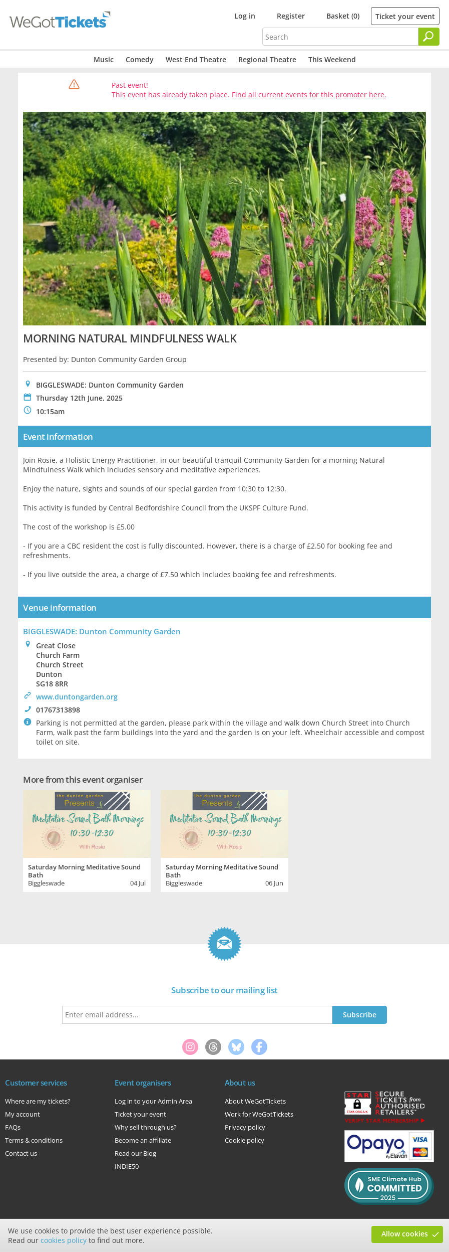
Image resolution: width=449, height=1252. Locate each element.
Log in (244, 16)
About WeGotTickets (255, 1101)
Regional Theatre (267, 59)
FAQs (13, 1127)
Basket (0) (342, 16)
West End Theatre (196, 59)
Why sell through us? (146, 1127)
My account (22, 1114)
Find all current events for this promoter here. (309, 94)
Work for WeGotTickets (259, 1114)
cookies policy (64, 1240)
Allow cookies (404, 1233)
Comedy (140, 59)
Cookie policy (244, 1140)
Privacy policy (245, 1127)
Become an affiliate (143, 1140)
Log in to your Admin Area (153, 1101)
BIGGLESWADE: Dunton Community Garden (102, 631)
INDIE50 (127, 1166)
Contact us (21, 1153)
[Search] (428, 37)
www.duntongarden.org (77, 696)
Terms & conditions (34, 1140)
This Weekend (332, 59)
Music (104, 59)
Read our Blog (135, 1153)
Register (291, 16)
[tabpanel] (87, 840)
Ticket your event (405, 16)
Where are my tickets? (38, 1101)
